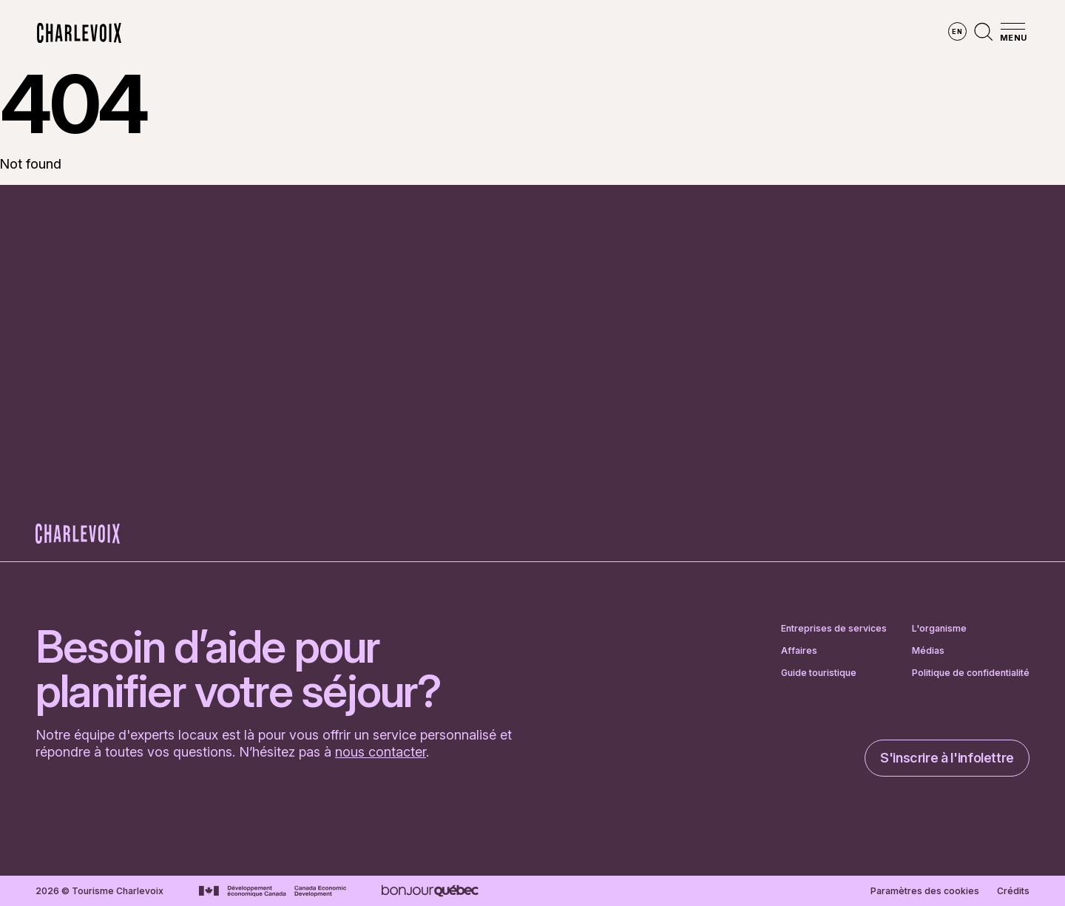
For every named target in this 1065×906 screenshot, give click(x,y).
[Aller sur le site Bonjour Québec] (430, 891)
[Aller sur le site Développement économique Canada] (272, 891)
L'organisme (939, 628)
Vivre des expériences (629, 33)
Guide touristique (818, 673)
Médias (928, 650)
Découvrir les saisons (483, 33)
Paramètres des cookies (924, 891)
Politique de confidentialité (971, 673)
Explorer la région (345, 33)
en (957, 31)
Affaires (799, 650)
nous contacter (380, 752)
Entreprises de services (834, 628)
